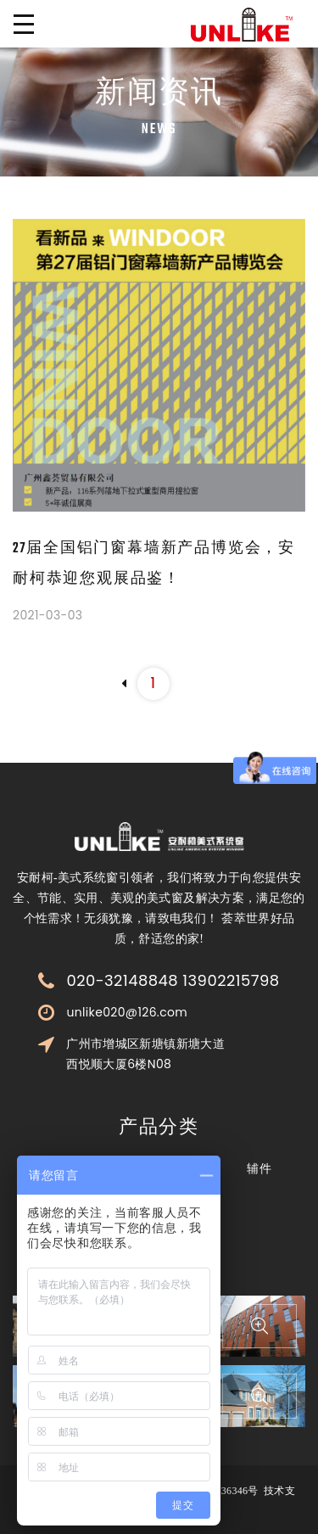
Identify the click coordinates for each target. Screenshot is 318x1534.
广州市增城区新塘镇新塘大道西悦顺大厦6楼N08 (145, 1053)
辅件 (259, 1168)
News (159, 130)
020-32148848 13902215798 (172, 981)
